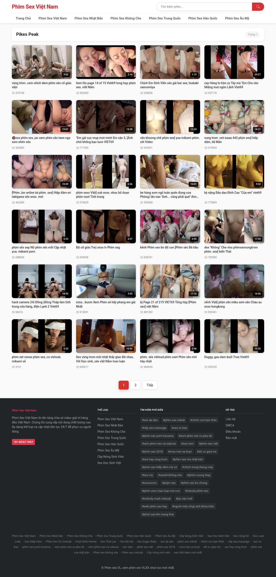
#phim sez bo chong (194, 482)
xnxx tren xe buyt (189, 547)
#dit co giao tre (206, 451)
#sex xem (187, 443)
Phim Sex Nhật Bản (89, 18)
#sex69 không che (170, 475)
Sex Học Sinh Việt (109, 463)
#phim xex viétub (174, 420)
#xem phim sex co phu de (195, 435)
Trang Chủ (23, 18)
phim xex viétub (187, 541)
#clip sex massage (154, 427)
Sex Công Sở (241, 536)
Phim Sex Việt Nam (35, 6)
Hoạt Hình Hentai (86, 541)
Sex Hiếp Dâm (33, 541)
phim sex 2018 (166, 547)
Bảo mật (231, 438)
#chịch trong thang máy (197, 467)
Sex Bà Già (126, 541)
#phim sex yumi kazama (158, 435)
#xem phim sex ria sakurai (159, 443)
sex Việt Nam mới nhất (188, 552)
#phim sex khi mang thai (158, 514)
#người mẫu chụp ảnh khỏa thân (193, 506)
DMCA (230, 425)
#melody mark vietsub (156, 498)
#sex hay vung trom (154, 459)
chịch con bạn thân (212, 541)
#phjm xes (169, 482)
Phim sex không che (105, 552)
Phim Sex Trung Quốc (165, 18)
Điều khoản (233, 431)
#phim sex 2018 (152, 451)
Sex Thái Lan (108, 541)
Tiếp (149, 385)
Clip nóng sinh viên (158, 552)
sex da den (167, 541)
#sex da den (150, 420)
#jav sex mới (184, 498)
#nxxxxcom (149, 482)
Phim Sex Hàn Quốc (203, 18)
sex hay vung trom (236, 547)
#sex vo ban (179, 427)
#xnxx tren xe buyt (180, 451)
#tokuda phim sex (196, 490)
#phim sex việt (208, 443)
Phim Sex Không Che (126, 18)
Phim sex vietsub (132, 552)
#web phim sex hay (154, 506)
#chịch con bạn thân (203, 420)
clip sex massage (238, 541)
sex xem (128, 547)
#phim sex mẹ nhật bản (187, 459)
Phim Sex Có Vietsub (58, 541)
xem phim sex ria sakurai (103, 547)
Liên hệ (230, 419)
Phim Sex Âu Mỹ (237, 18)
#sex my (147, 475)
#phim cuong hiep (199, 475)
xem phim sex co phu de (69, 547)
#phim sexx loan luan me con (161, 490)
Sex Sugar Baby (146, 541)
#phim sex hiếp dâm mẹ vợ (159, 467)
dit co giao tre (212, 547)
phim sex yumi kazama (36, 547)
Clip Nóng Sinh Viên (110, 456)
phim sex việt (145, 547)
